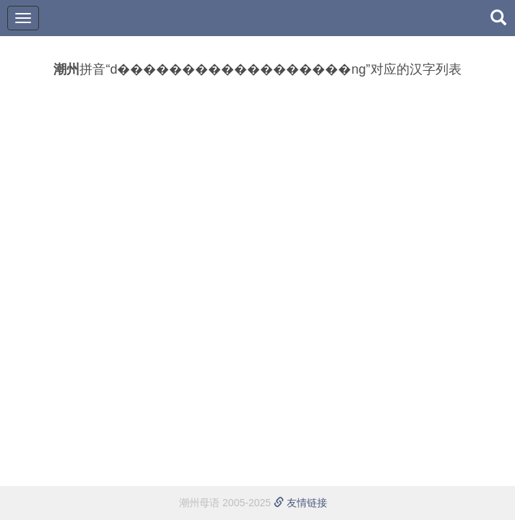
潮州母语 (199, 502)
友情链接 (300, 502)
